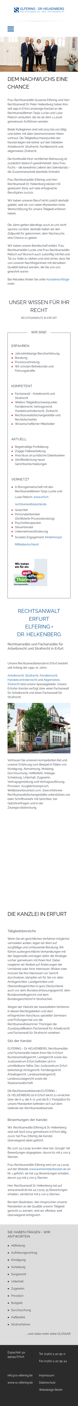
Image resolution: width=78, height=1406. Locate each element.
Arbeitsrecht (16, 675)
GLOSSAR (63, 1333)
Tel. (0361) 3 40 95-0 (52, 1354)
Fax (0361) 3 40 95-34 (53, 1361)
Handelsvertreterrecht (22, 680)
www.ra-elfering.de (20, 1382)
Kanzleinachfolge (58, 279)
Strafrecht (31, 675)
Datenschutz (47, 1382)
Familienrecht (48, 675)
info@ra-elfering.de (20, 1375)
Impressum (46, 1375)
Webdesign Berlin (50, 1389)
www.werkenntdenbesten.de (47, 1169)
